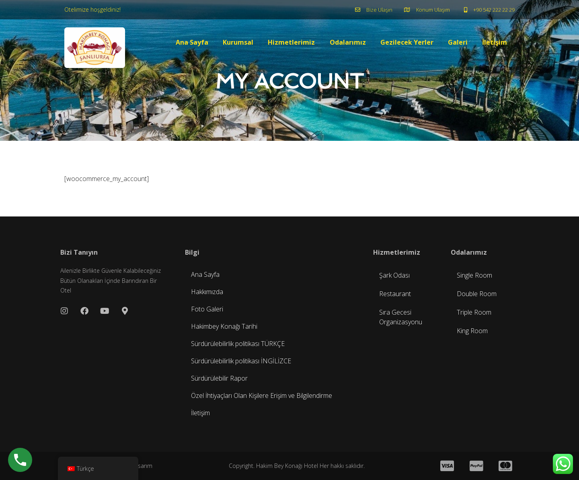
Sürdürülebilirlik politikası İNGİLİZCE (241, 360)
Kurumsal (238, 42)
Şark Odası (394, 275)
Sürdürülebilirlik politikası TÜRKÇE (238, 343)
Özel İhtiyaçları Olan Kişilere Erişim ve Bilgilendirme (261, 395)
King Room (472, 330)
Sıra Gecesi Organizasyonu (400, 317)
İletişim (494, 42)
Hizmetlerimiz (291, 42)
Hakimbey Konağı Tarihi (224, 326)
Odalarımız (348, 42)
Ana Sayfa (192, 42)
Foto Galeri (207, 309)
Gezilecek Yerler (406, 42)
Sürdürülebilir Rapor (219, 378)
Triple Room (474, 312)
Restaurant (395, 293)
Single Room (474, 275)
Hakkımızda (207, 291)
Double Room (477, 293)
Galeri (458, 42)
